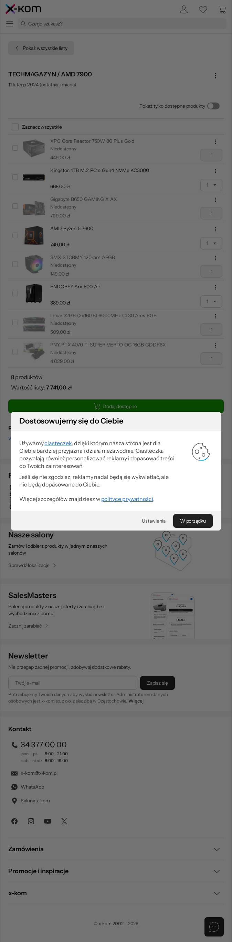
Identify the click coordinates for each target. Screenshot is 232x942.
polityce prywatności (127, 498)
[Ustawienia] (153, 520)
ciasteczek (58, 443)
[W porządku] (192, 520)
